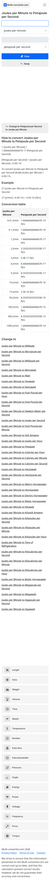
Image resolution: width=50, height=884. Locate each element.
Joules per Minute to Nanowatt (19, 387)
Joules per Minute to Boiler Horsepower (24, 579)
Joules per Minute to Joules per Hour (22, 441)
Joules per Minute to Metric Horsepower (24, 484)
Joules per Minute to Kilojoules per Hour (24, 536)
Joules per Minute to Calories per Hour (23, 452)
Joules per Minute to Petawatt (18, 446)
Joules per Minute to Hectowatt (19, 469)
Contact (41, 852)
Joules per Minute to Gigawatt (18, 609)
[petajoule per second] (25, 39)
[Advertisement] (25, 95)
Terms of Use (26, 852)
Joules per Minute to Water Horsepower (24, 501)
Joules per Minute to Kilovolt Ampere (22, 512)
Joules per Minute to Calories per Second (24, 463)
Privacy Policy (9, 852)
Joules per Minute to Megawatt (19, 594)
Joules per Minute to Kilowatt (18, 506)
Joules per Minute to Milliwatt (18, 345)
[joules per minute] (25, 23)
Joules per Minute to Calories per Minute (24, 458)
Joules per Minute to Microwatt (19, 370)
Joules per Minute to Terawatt (18, 381)
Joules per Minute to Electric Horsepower (24, 495)
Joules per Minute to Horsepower (20, 489)
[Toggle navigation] (44, 5)
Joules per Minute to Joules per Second (23, 420)
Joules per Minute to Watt (16, 375)
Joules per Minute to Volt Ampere (20, 435)
